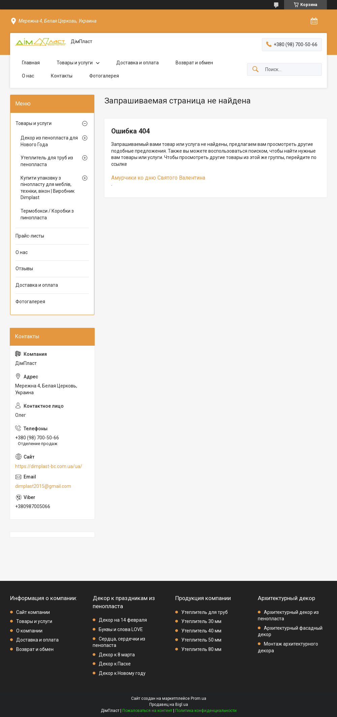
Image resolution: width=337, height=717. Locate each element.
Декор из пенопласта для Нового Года (49, 141)
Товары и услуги (75, 62)
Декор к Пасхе (115, 663)
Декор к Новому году (122, 673)
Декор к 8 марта (117, 654)
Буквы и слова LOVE (121, 629)
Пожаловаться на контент (147, 710)
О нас (28, 76)
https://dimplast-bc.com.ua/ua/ (48, 466)
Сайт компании (33, 612)
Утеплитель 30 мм (201, 621)
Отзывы (24, 268)
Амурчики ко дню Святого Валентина (158, 178)
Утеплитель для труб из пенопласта (47, 161)
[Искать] (255, 69)
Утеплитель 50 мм (201, 640)
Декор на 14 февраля (123, 620)
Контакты (61, 76)
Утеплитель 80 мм (201, 649)
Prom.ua (198, 698)
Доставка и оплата (137, 62)
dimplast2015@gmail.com (43, 486)
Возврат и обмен (194, 62)
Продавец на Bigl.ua (168, 704)
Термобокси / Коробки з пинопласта (47, 214)
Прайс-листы (30, 236)
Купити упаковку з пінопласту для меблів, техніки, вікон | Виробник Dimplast (47, 187)
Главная (31, 62)
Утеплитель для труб (204, 612)
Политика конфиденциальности (206, 710)
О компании (29, 630)
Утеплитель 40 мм (201, 630)
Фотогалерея (104, 76)
